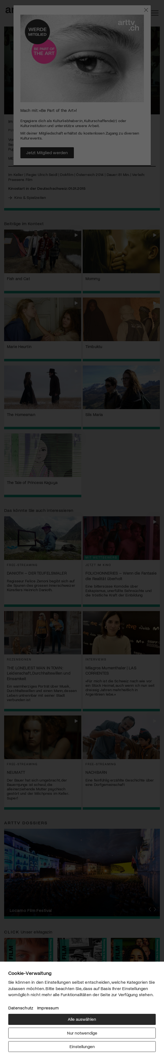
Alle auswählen (82, 1019)
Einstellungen (82, 1046)
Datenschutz (20, 1007)
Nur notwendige (82, 1032)
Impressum (48, 1007)
